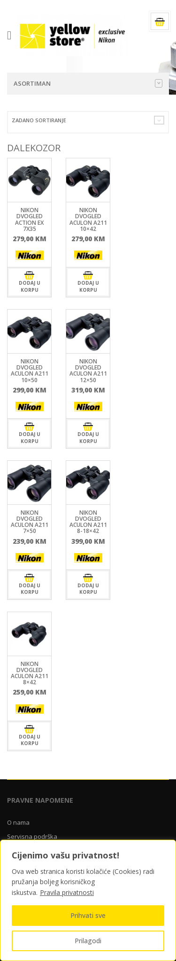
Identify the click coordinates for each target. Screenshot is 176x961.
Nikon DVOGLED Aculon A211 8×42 (29, 673)
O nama (18, 822)
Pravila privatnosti (67, 892)
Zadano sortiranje (39, 120)
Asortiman (88, 83)
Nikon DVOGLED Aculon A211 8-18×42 (88, 522)
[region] (88, 900)
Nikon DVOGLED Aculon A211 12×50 (88, 370)
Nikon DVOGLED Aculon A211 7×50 (29, 522)
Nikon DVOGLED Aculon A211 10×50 (29, 370)
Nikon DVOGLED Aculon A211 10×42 (88, 219)
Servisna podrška (32, 836)
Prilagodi (88, 940)
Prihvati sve (88, 915)
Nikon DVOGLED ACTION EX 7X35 (29, 219)
